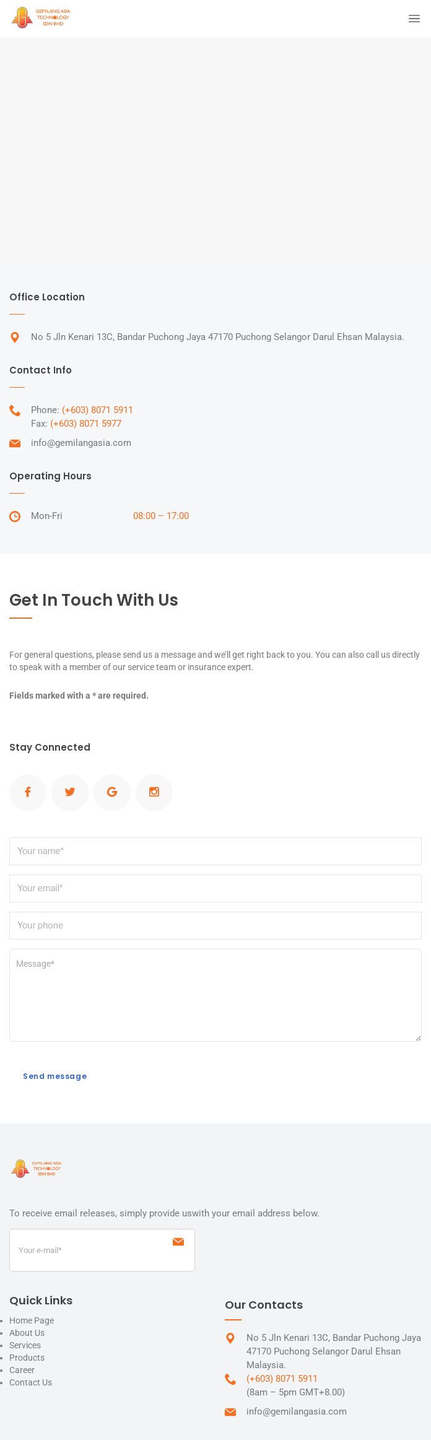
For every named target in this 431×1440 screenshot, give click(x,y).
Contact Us (30, 1382)
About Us (27, 1333)
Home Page (31, 1320)
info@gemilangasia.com (81, 442)
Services (25, 1345)
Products (27, 1358)
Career (22, 1370)
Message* (215, 995)
